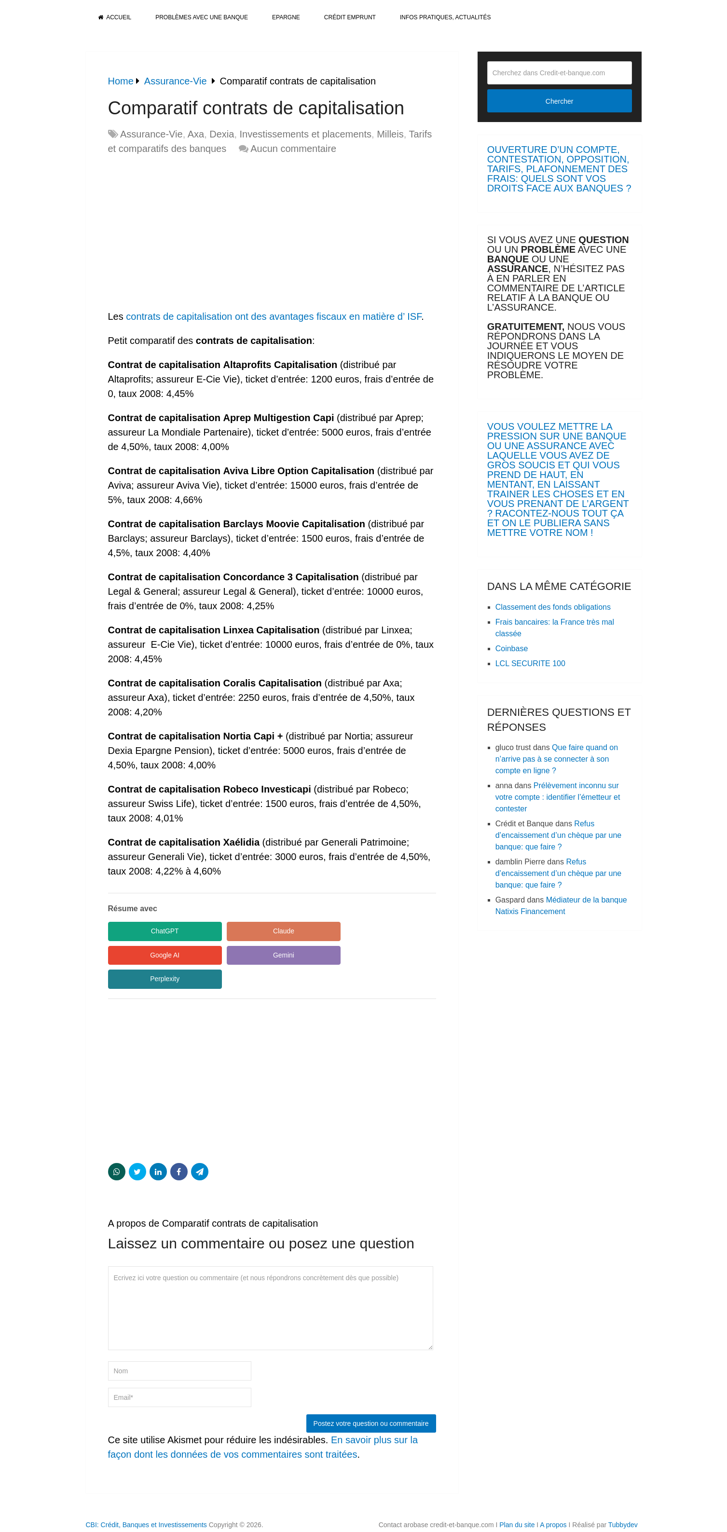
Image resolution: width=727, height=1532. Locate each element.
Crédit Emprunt (350, 17)
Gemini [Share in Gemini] (151, 955)
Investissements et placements (305, 134)
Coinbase (511, 648)
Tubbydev (623, 1501)
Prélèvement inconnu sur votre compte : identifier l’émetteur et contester (557, 797)
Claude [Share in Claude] (242, 931)
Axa (196, 134)
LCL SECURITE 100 (530, 663)
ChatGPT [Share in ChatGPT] (151, 931)
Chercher (560, 101)
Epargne (286, 17)
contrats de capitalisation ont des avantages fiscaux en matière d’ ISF (272, 316)
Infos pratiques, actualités (445, 17)
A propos (553, 1501)
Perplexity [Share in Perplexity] (243, 955)
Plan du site (517, 1501)
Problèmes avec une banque (201, 17)
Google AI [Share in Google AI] (335, 931)
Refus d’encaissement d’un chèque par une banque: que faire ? (558, 835)
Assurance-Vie (151, 134)
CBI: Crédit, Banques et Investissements (146, 1501)
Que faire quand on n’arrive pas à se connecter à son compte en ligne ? (556, 759)
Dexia (221, 134)
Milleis (390, 134)
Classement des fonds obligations (553, 607)
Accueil (115, 17)
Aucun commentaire (293, 148)
